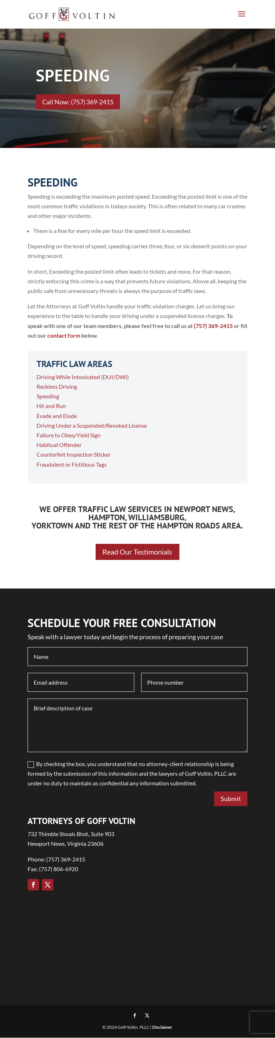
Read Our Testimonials (137, 552)
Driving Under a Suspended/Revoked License (92, 425)
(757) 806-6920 (58, 869)
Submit (231, 799)
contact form (63, 335)
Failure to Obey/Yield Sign (69, 435)
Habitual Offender (59, 444)
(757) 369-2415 (213, 325)
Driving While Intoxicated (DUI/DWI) (83, 376)
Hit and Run (51, 405)
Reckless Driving (57, 386)
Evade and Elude (57, 415)
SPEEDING (73, 75)
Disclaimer (162, 1027)
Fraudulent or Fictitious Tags (72, 464)
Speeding (48, 396)
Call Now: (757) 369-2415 (78, 102)
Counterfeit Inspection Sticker (74, 454)
